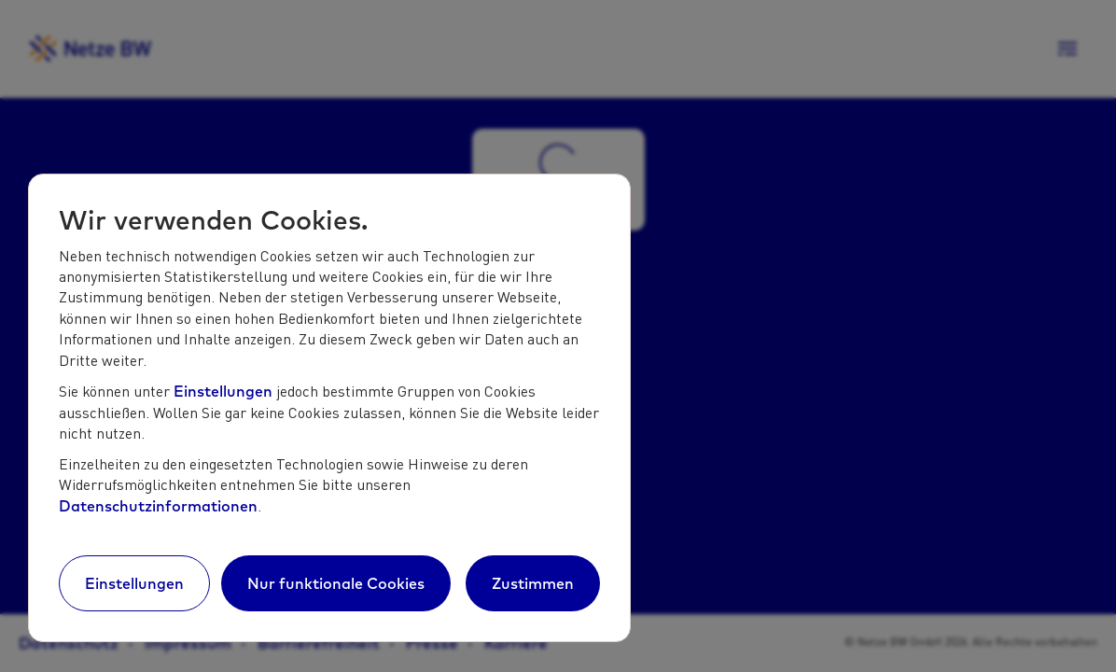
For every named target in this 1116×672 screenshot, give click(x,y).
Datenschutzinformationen (158, 506)
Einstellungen (223, 391)
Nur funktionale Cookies (336, 583)
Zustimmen (533, 583)
